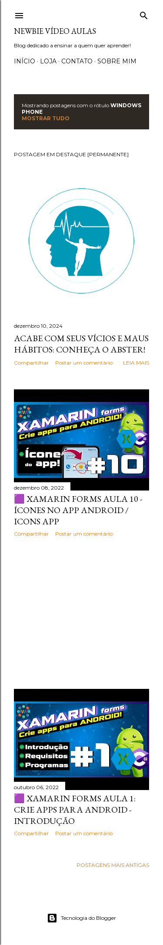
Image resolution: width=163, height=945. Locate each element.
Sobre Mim (116, 61)
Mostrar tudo (46, 118)
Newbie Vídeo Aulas (55, 31)
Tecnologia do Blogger (81, 918)
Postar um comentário (84, 362)
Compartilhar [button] (31, 362)
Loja (48, 61)
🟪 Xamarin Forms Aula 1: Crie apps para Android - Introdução (75, 809)
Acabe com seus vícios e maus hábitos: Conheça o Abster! (81, 344)
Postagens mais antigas (113, 865)
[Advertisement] (81, 613)
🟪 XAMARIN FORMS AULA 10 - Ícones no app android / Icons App (78, 510)
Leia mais (136, 362)
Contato (77, 61)
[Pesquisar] (144, 13)
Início (24, 61)
